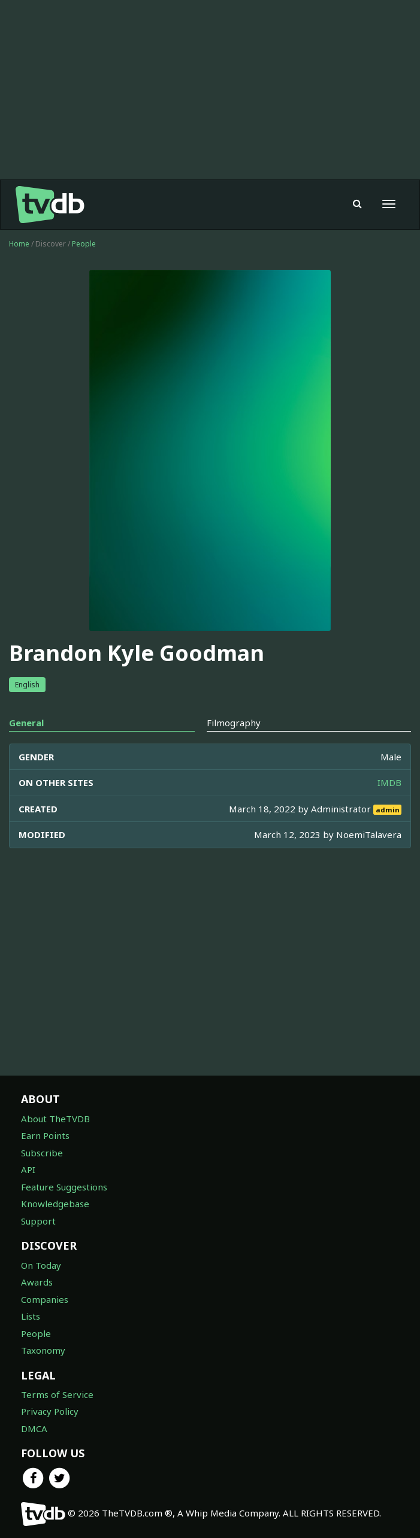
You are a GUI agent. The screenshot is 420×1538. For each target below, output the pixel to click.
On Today (41, 1265)
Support (38, 1221)
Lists (30, 1316)
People (84, 244)
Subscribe (42, 1153)
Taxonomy (43, 1350)
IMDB (389, 782)
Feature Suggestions (64, 1187)
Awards (37, 1282)
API (28, 1169)
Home (19, 244)
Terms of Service (57, 1394)
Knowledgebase (55, 1204)
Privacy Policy (49, 1411)
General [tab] (26, 723)
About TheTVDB (55, 1119)
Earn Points (45, 1135)
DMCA (34, 1429)
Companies (44, 1299)
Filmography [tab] (234, 723)
